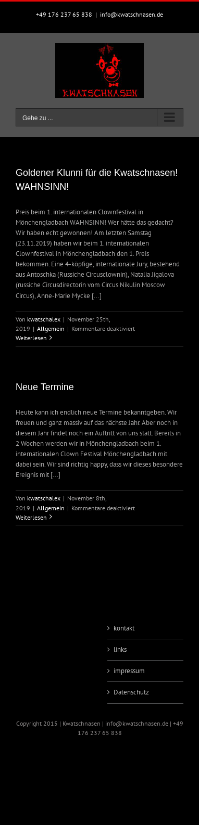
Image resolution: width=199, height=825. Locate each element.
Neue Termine (45, 387)
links (120, 649)
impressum (129, 670)
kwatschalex (43, 319)
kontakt (124, 628)
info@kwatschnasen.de (131, 14)
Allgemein (51, 328)
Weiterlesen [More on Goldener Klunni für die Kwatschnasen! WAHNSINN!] (31, 338)
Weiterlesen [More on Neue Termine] (31, 517)
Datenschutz (131, 692)
